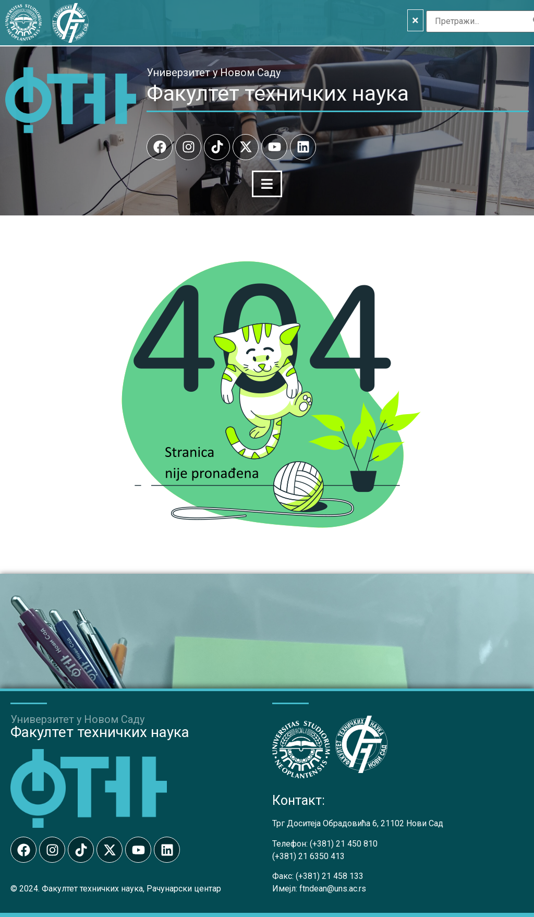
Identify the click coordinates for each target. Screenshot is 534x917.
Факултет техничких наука (278, 93)
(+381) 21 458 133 (329, 875)
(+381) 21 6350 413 (308, 855)
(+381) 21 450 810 (344, 843)
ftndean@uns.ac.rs (332, 887)
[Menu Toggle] (267, 183)
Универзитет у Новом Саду (214, 72)
